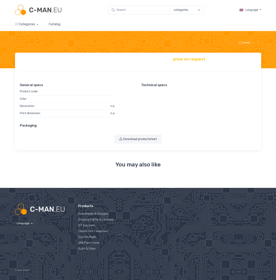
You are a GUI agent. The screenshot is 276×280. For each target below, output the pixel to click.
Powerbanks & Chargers (93, 214)
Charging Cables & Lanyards (96, 219)
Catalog (54, 24)
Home (244, 42)
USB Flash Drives (88, 243)
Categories (25, 24)
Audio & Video (87, 248)
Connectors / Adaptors (93, 231)
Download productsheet (138, 139)
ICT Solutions (86, 225)
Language (249, 10)
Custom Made (87, 237)
